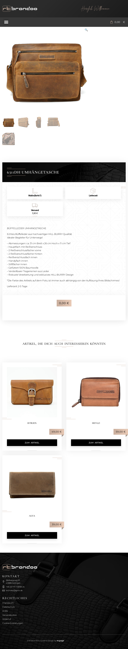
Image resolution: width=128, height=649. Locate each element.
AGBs (5, 611)
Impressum (8, 603)
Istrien (32, 423)
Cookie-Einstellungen (12, 623)
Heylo (96, 423)
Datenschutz (8, 607)
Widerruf (6, 619)
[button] (6, 22)
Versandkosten (9, 615)
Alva (32, 515)
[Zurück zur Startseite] (32, 9)
